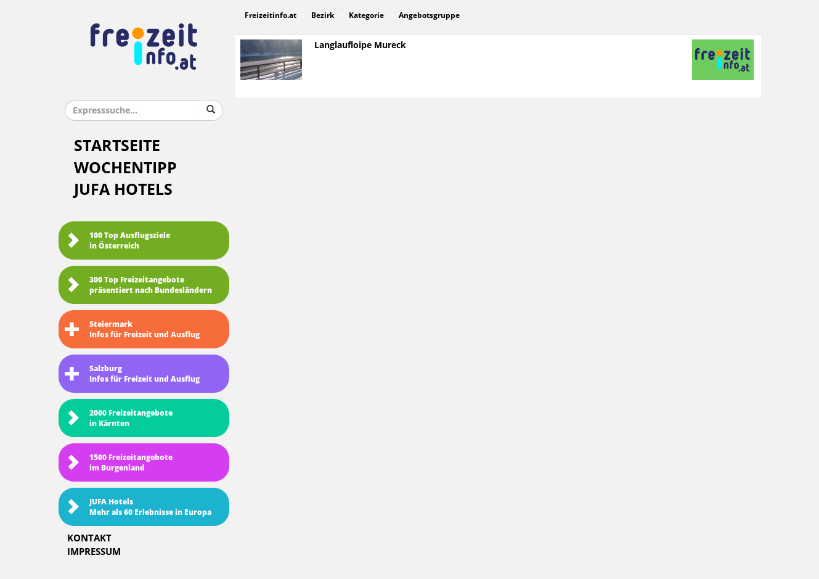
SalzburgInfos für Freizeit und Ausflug (132, 374)
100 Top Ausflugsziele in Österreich (117, 240)
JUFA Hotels (123, 190)
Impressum (94, 551)
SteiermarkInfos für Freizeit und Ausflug (132, 329)
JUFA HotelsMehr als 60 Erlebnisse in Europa (138, 507)
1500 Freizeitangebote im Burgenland (119, 462)
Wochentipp (125, 168)
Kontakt (89, 538)
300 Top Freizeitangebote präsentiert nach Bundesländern (138, 285)
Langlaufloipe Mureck (360, 45)
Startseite (117, 146)
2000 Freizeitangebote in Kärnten (119, 418)
